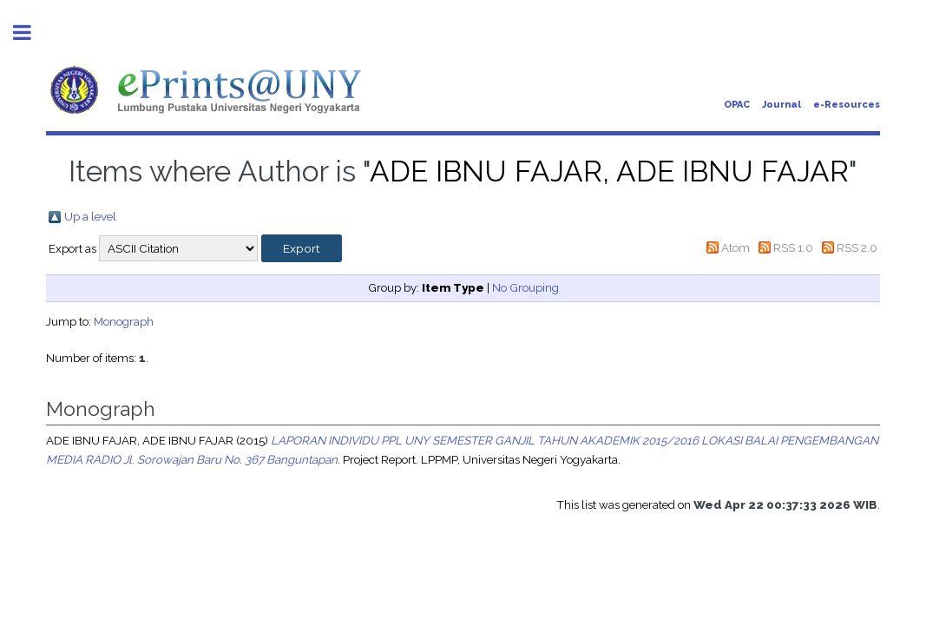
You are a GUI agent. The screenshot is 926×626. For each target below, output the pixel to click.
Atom (735, 247)
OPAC (737, 104)
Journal (781, 104)
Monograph (124, 321)
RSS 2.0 (857, 247)
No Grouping (525, 287)
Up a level (90, 216)
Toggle (31, 32)
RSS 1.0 (793, 247)
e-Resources (846, 104)
